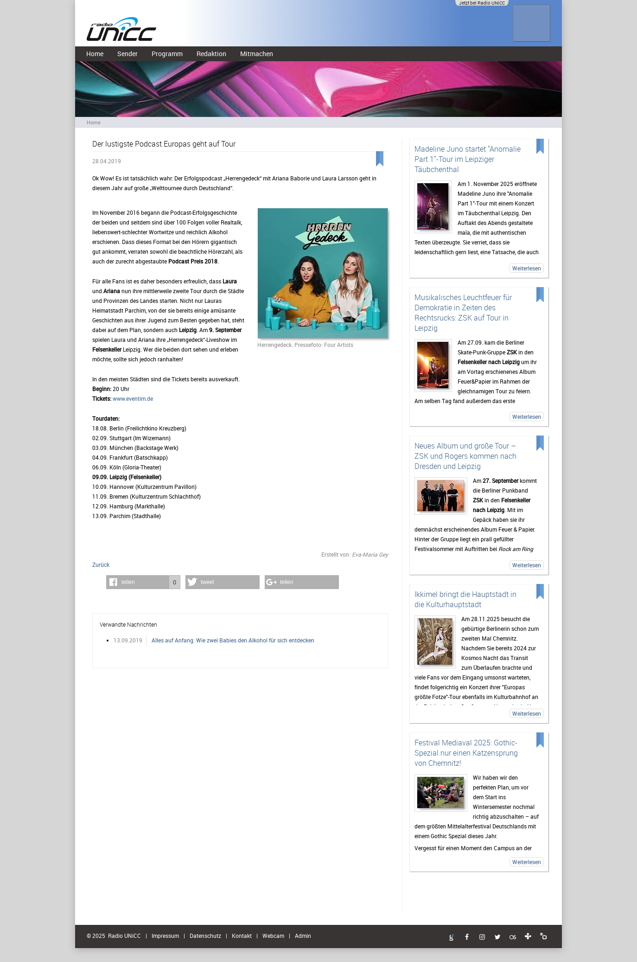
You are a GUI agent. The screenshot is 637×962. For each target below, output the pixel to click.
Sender (127, 53)
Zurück (100, 564)
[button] (143, 582)
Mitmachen (256, 53)
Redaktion (211, 53)
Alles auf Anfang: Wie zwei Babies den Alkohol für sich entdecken (233, 640)
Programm (167, 53)
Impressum (165, 935)
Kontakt (242, 935)
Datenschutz (205, 935)
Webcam (273, 935)
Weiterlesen (526, 268)
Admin (303, 935)
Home (94, 53)
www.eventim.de (133, 398)
